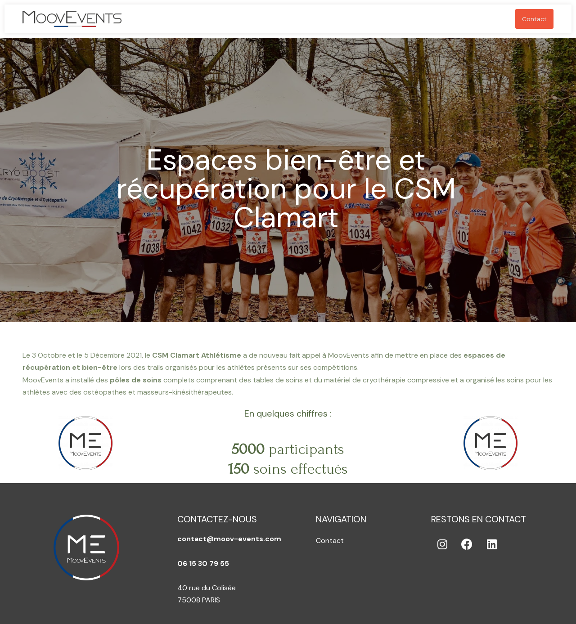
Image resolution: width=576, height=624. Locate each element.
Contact (534, 19)
